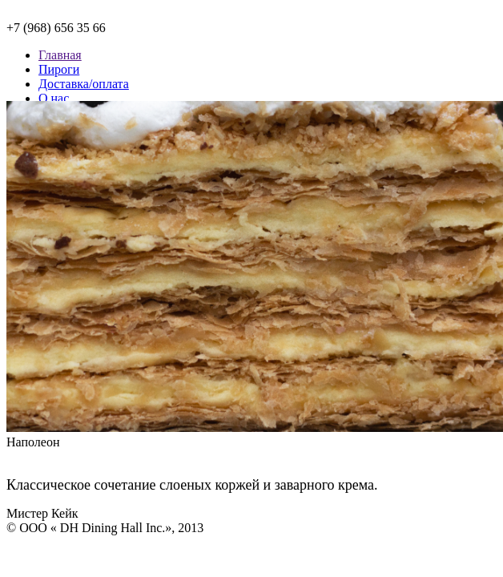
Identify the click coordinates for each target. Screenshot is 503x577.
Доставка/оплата (83, 84)
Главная (60, 55)
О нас (53, 98)
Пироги (58, 69)
